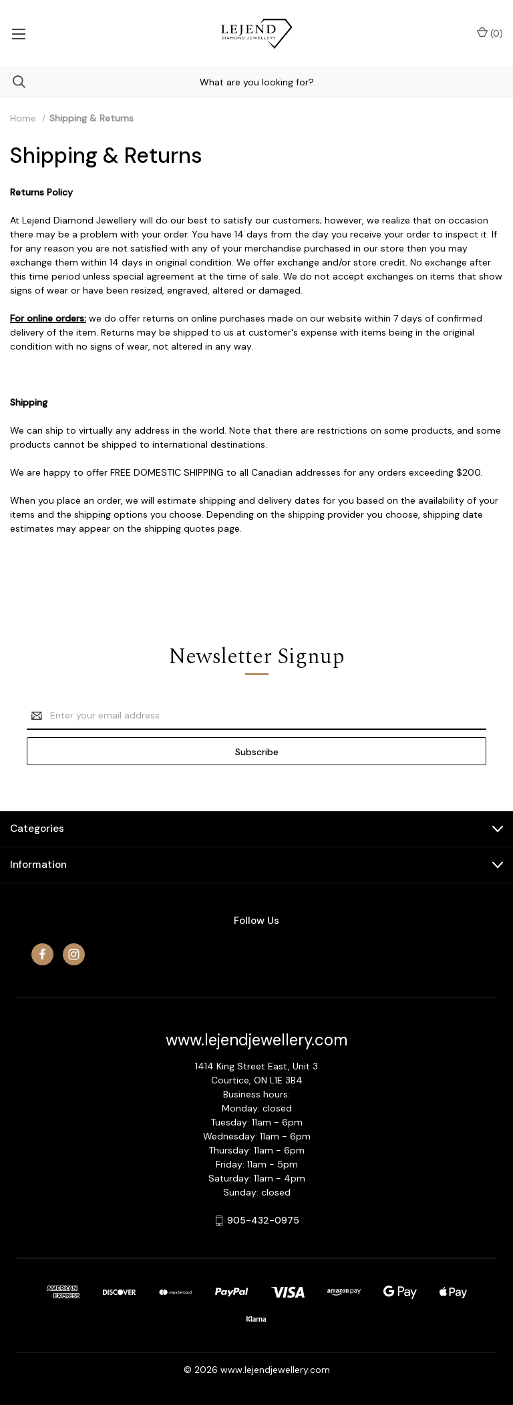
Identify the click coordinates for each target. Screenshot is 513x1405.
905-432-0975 (263, 1220)
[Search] (12, 82)
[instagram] (73, 954)
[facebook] (42, 954)
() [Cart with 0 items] (490, 33)
